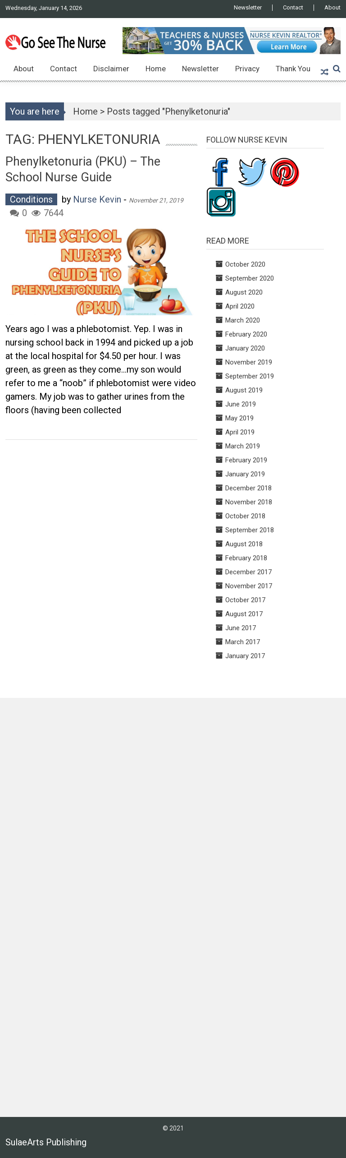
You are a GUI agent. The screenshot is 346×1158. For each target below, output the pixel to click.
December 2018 (248, 488)
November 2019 (248, 362)
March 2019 (242, 446)
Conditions (31, 199)
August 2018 (244, 544)
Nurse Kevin (97, 199)
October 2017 (245, 600)
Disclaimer (111, 68)
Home (156, 68)
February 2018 (246, 558)
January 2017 (245, 656)
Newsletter (248, 8)
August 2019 (244, 390)
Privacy (247, 68)
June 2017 (240, 628)
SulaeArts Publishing (45, 1142)
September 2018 (249, 530)
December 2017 (248, 572)
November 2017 (248, 586)
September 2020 (249, 278)
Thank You (293, 68)
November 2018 (248, 502)
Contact (293, 8)
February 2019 (246, 460)
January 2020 (245, 348)
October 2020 (245, 264)
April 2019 (240, 432)
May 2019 (239, 418)
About (332, 8)
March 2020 (242, 320)
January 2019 (245, 474)
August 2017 (244, 614)
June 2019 (240, 404)
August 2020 (244, 292)
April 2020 (240, 306)
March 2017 (242, 642)
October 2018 (245, 516)
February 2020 (246, 334)
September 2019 (249, 376)
